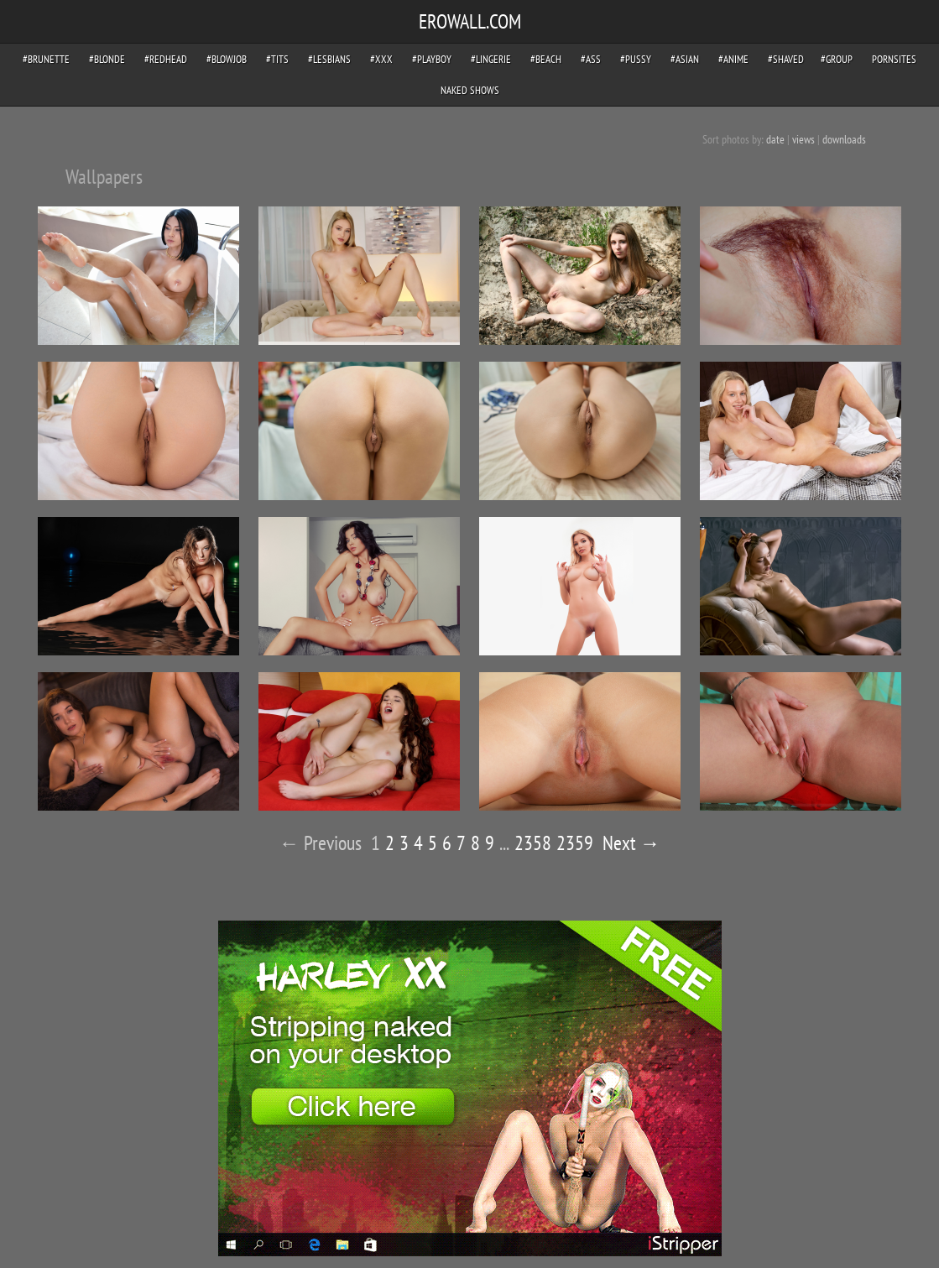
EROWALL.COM (470, 21)
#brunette (46, 59)
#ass (591, 59)
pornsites (894, 59)
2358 (532, 843)
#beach (545, 59)
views (803, 139)
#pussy (635, 59)
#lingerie (491, 59)
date (775, 139)
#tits (277, 59)
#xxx (381, 59)
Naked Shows (470, 90)
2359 (574, 843)
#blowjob (226, 59)
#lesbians (329, 59)
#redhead (165, 59)
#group (837, 59)
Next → (631, 843)
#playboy (431, 59)
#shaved (786, 59)
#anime (733, 59)
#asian (684, 59)
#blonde (107, 59)
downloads (844, 139)
